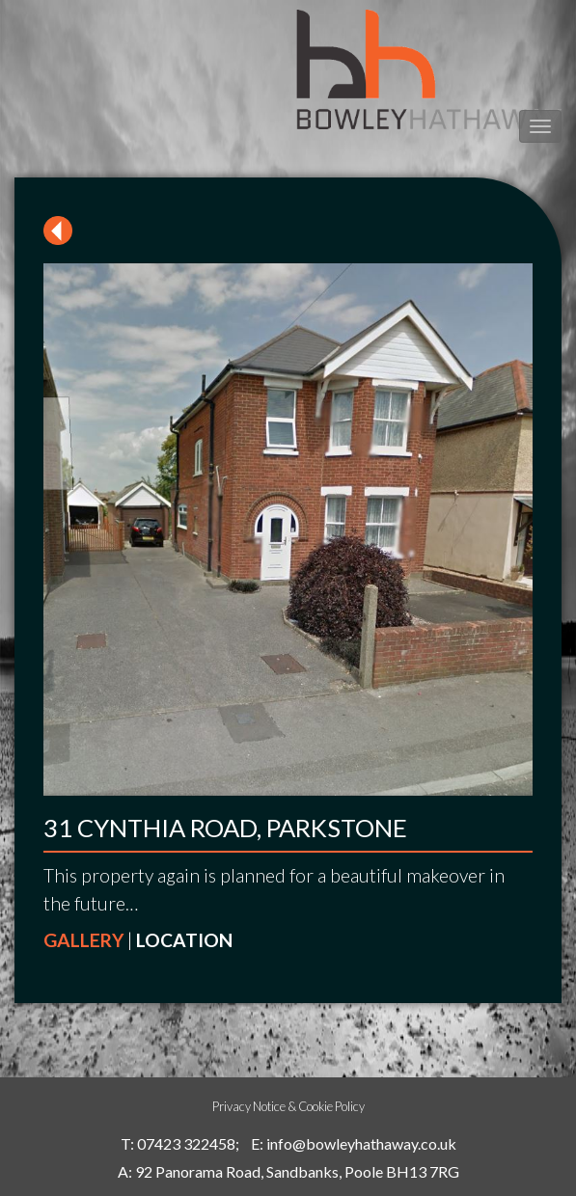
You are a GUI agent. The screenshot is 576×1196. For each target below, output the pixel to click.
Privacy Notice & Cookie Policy (288, 1106)
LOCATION (184, 940)
